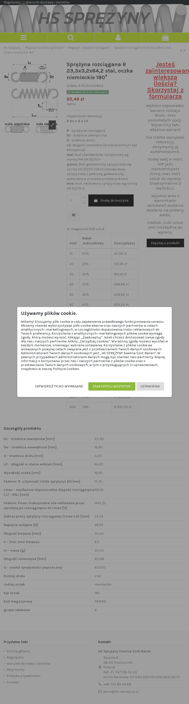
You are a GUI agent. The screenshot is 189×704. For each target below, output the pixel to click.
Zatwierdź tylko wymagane (57, 386)
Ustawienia (148, 386)
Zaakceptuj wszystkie (110, 386)
